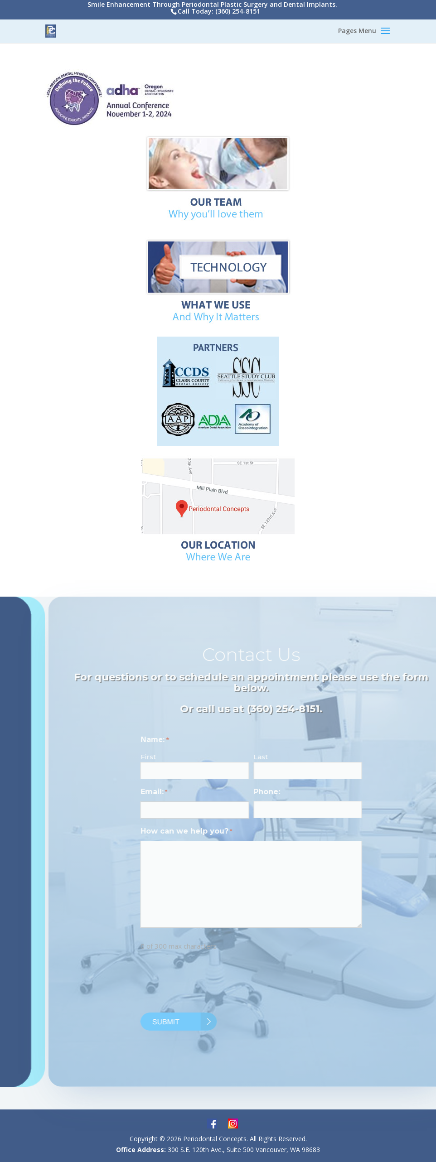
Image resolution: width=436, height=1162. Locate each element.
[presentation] (225, 984)
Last (276, 756)
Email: (169, 792)
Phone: (282, 791)
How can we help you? (202, 831)
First (164, 756)
